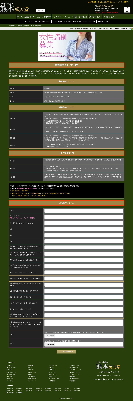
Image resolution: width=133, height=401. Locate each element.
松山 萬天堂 (39, 390)
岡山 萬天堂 (68, 388)
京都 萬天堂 (19, 388)
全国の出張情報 (32, 378)
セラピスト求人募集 (89, 22)
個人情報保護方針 (74, 378)
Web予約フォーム (74, 374)
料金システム (46, 22)
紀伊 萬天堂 (48, 388)
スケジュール (68, 16)
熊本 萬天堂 (68, 390)
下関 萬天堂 (19, 390)
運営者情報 (72, 376)
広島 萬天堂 (77, 388)
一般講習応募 (52, 381)
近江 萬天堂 (10, 388)
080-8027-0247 (105, 5)
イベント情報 (31, 376)
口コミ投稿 (67, 22)
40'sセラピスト (109, 16)
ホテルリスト (29, 22)
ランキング (56, 16)
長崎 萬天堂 (58, 390)
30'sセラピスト (95, 16)
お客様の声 (46, 16)
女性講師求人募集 (103, 22)
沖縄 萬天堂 (19, 393)
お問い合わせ (77, 22)
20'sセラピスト (81, 16)
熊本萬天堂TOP (73, 367)
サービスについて (11, 367)
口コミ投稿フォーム (74, 372)
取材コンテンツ (32, 381)
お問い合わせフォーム (75, 370)
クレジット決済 (57, 22)
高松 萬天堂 (29, 390)
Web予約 (37, 22)
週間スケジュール (11, 372)
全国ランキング (53, 376)
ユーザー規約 (52, 372)
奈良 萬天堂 (39, 388)
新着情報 (30, 374)
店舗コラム (51, 367)
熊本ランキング (53, 374)
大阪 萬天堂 (29, 388)
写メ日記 (36, 16)
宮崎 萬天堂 (77, 390)
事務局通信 (72, 381)
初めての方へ (10, 365)
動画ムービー (31, 370)
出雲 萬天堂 (10, 390)
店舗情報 (27, 16)
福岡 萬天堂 (48, 390)
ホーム (20, 16)
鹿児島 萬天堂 (10, 393)
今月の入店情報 (11, 374)
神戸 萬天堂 (58, 388)
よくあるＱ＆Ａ (32, 372)
